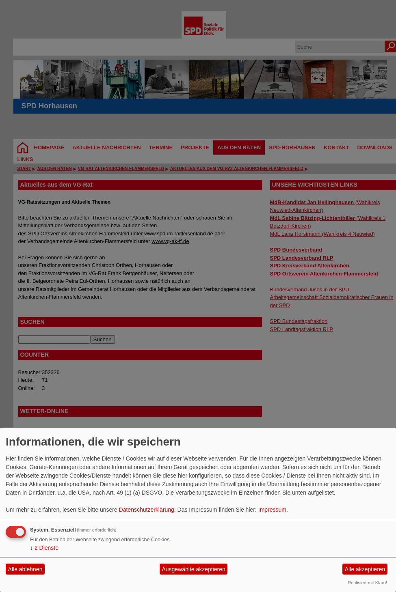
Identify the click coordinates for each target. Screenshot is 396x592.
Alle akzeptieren (365, 569)
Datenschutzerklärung (146, 509)
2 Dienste (44, 548)
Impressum (272, 509)
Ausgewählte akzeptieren (193, 569)
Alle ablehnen (25, 569)
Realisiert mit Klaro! (367, 582)
